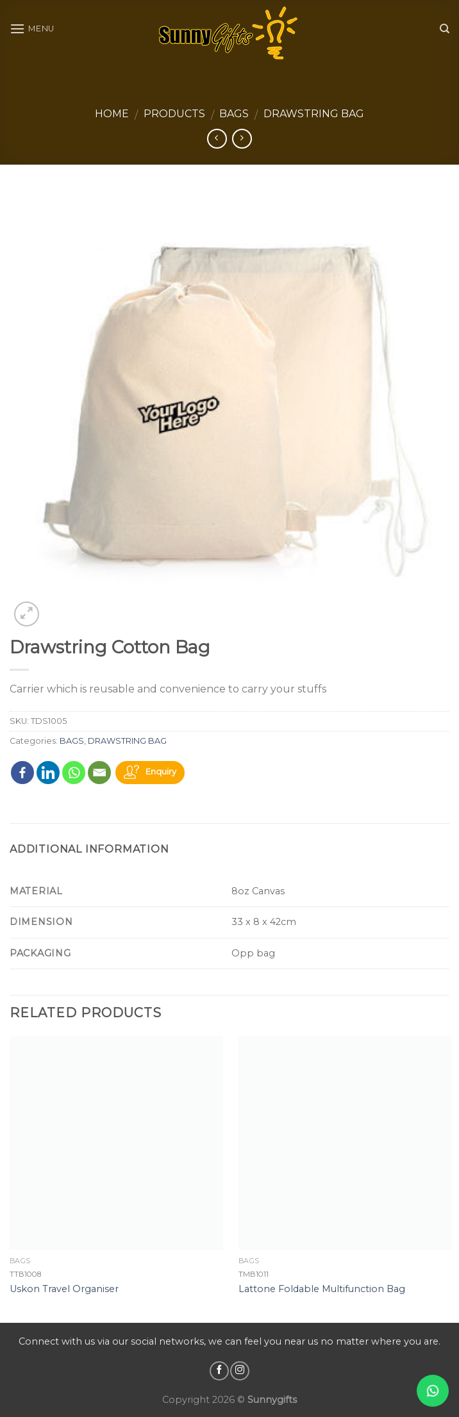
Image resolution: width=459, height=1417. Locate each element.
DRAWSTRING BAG (313, 114)
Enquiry (161, 772)
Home (112, 114)
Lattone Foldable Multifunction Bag (321, 1289)
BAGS (234, 114)
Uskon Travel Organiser (64, 1289)
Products (174, 114)
